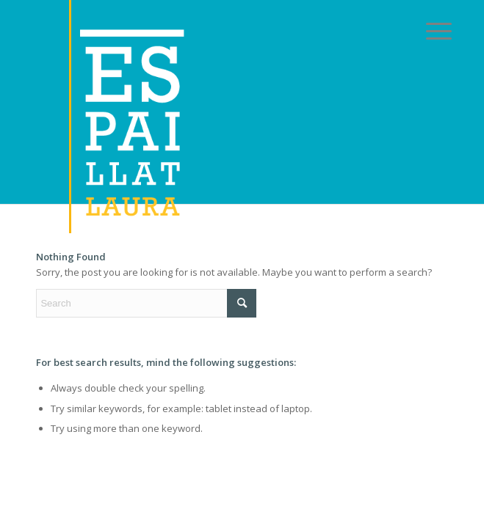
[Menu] (427, 30)
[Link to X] (190, 223)
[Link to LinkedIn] (293, 223)
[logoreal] (200, 116)
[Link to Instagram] (396, 223)
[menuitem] (427, 30)
